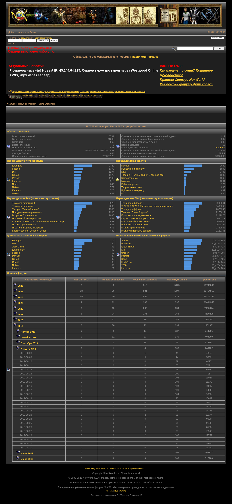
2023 (20, 303)
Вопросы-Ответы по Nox (25, 215)
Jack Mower (18, 246)
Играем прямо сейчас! (24, 224)
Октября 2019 (28, 337)
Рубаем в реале (130, 184)
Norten (15, 184)
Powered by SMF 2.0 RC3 (96, 468)
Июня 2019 (27, 459)
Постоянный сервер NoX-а (26, 218)
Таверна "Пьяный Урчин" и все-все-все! (142, 175)
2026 (20, 285)
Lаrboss (16, 181)
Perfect (16, 178)
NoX (123, 171)
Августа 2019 (28, 349)
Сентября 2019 (29, 343)
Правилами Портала (144, 56)
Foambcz (220, 147)
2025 (20, 291)
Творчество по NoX (131, 187)
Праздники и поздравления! (27, 212)
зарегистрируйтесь (43, 38)
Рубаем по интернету (133, 168)
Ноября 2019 (28, 331)
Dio (14, 171)
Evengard (17, 165)
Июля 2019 (27, 453)
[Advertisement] (116, 115)
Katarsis (16, 190)
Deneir (124, 259)
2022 (20, 308)
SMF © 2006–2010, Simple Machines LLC (128, 468)
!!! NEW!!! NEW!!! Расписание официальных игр (38, 221)
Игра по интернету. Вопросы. (28, 227)
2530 (124, 265)
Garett (15, 193)
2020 (20, 320)
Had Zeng (126, 262)
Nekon (15, 187)
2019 (20, 326)
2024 (20, 297)
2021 (20, 314)
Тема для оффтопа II (23, 203)
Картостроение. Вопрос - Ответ (29, 230)
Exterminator (18, 249)
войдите (25, 38)
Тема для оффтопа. (23, 206)
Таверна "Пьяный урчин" (25, 209)
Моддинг (126, 181)
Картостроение (129, 178)
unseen (16, 168)
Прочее (125, 165)
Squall (15, 175)
